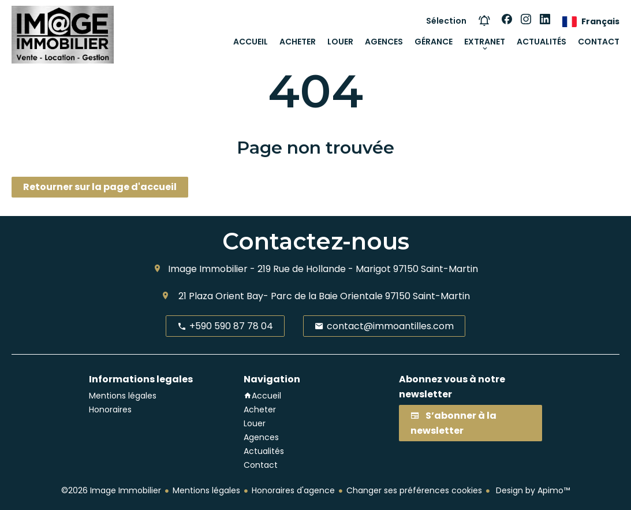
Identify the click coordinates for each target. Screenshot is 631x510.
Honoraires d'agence (293, 490)
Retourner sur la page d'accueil (100, 186)
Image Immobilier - (211, 269)
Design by (532, 490)
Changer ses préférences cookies (414, 490)
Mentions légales (206, 490)
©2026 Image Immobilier (111, 490)
